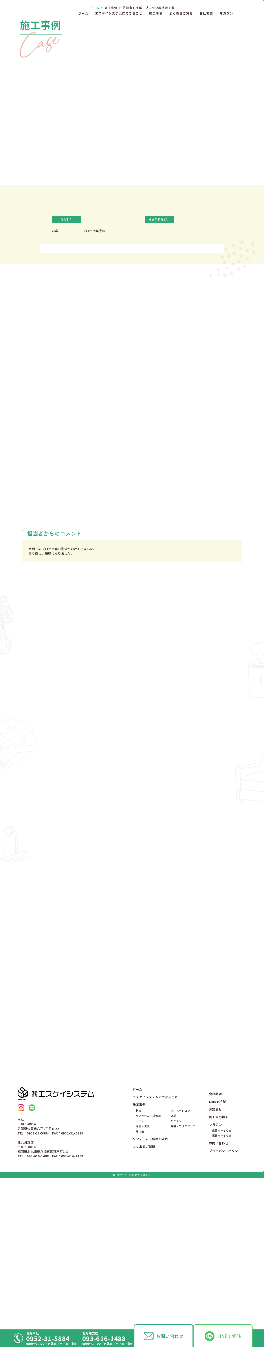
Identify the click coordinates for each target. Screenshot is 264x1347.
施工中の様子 (218, 1264)
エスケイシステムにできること (119, 13)
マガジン (226, 13)
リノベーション (180, 1257)
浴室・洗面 (143, 1272)
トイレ (140, 1267)
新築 (138, 1257)
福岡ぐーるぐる (222, 1282)
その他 (140, 1278)
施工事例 (156, 13)
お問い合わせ (169, 1336)
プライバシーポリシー (225, 1297)
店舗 (173, 1262)
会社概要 (206, 13)
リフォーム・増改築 (148, 1262)
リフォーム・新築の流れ (150, 1285)
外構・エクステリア (183, 1272)
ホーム (83, 13)
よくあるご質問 (181, 13)
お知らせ (215, 1256)
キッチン (176, 1267)
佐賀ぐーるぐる (222, 1277)
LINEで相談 (229, 1336)
